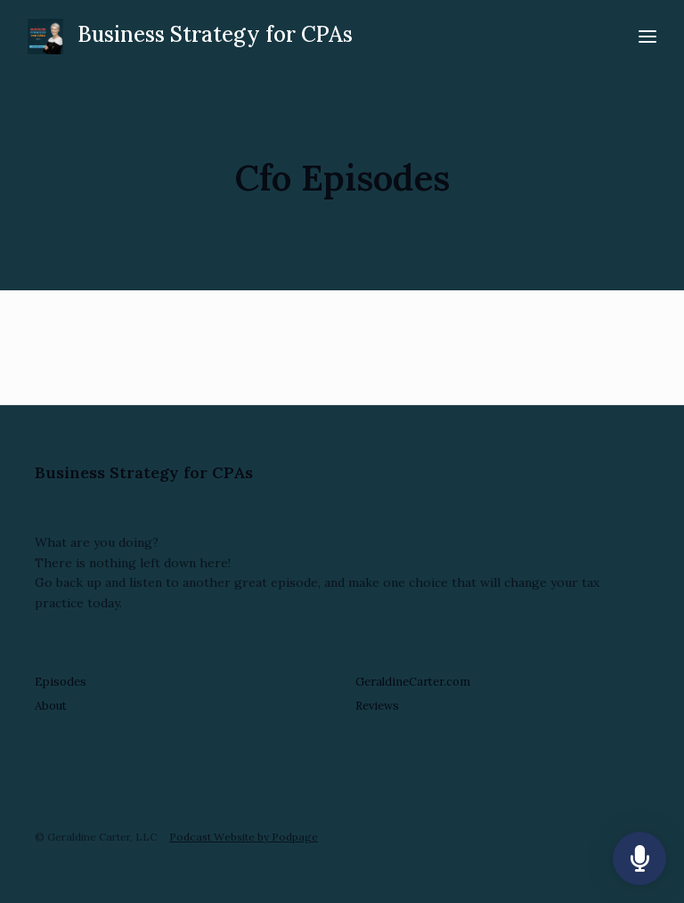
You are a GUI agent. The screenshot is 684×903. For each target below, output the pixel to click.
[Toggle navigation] (647, 37)
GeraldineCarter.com (412, 681)
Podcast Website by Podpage (243, 836)
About (51, 705)
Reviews (377, 705)
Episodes (60, 681)
